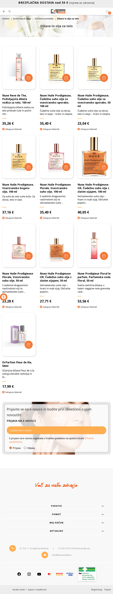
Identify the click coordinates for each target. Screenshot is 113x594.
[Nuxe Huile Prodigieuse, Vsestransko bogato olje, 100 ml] (18, 175)
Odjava (31, 448)
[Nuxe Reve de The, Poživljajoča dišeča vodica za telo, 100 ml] (18, 86)
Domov (5, 18)
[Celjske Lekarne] (58, 11)
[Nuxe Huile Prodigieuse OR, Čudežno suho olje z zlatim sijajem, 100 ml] (94, 175)
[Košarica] (107, 11)
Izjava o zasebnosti (37, 589)
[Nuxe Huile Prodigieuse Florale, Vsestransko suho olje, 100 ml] (56, 175)
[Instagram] (29, 574)
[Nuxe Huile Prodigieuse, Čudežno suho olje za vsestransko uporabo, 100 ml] (56, 86)
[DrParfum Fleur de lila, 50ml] (18, 351)
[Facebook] (19, 574)
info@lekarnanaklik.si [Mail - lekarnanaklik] (62, 555)
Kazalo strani (18, 589)
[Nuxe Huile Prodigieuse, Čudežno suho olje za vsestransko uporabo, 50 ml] (94, 86)
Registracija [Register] (96, 589)
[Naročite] (56, 430)
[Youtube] (39, 574)
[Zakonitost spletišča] (87, 574)
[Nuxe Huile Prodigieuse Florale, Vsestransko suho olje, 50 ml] (18, 263)
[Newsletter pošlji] (101, 430)
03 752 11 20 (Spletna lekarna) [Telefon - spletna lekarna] (34, 548)
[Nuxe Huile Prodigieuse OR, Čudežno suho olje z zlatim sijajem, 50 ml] (56, 263)
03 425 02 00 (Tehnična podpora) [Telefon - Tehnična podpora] (74, 548)
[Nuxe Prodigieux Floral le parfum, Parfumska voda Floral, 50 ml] (94, 263)
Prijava (17, 448)
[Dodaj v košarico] (29, 78)
